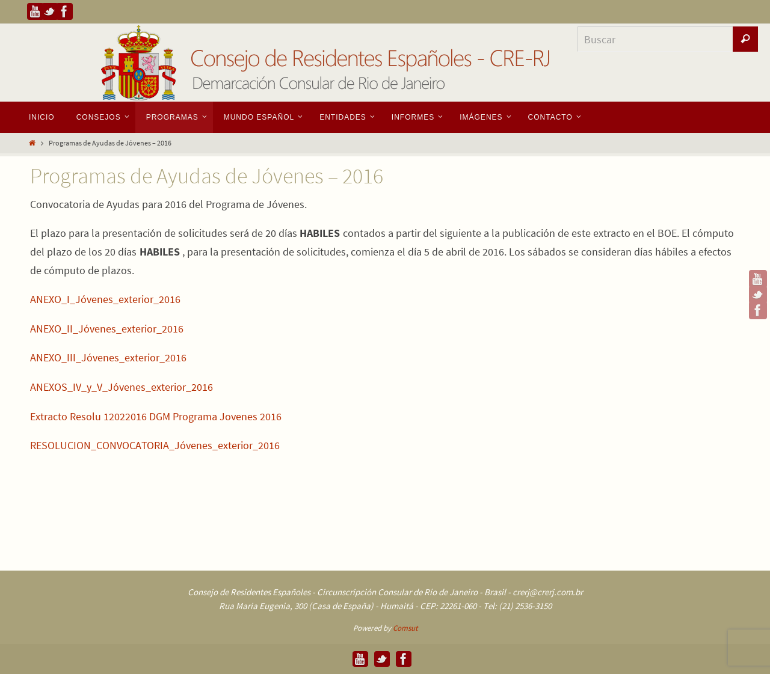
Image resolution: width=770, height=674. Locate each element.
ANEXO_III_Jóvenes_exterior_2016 (108, 357)
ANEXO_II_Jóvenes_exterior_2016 (106, 328)
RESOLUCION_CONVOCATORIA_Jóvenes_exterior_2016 (155, 445)
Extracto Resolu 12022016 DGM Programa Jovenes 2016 (156, 416)
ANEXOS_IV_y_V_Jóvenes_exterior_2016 (121, 387)
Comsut (405, 628)
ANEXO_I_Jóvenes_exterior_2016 (105, 299)
